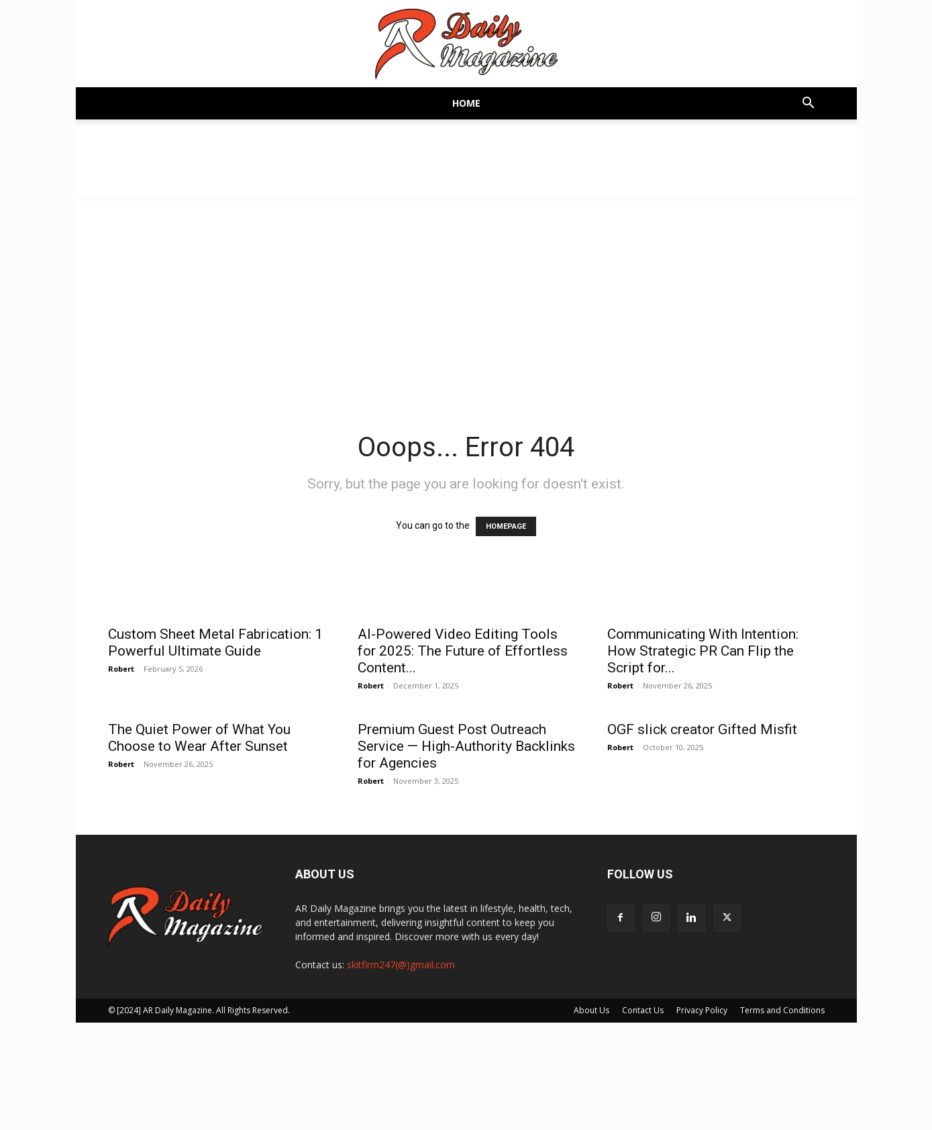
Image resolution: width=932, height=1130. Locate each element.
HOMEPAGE (506, 526)
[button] (808, 104)
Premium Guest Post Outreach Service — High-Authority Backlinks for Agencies (466, 746)
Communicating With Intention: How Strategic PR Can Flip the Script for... (702, 651)
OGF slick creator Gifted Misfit (702, 729)
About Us (591, 1010)
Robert (121, 669)
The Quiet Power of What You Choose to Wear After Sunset (199, 737)
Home (466, 103)
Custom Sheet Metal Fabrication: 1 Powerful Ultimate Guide (215, 642)
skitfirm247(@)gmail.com (401, 964)
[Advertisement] (466, 297)
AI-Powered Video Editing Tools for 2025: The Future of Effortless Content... (463, 651)
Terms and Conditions (782, 1010)
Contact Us (643, 1010)
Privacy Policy (701, 1010)
